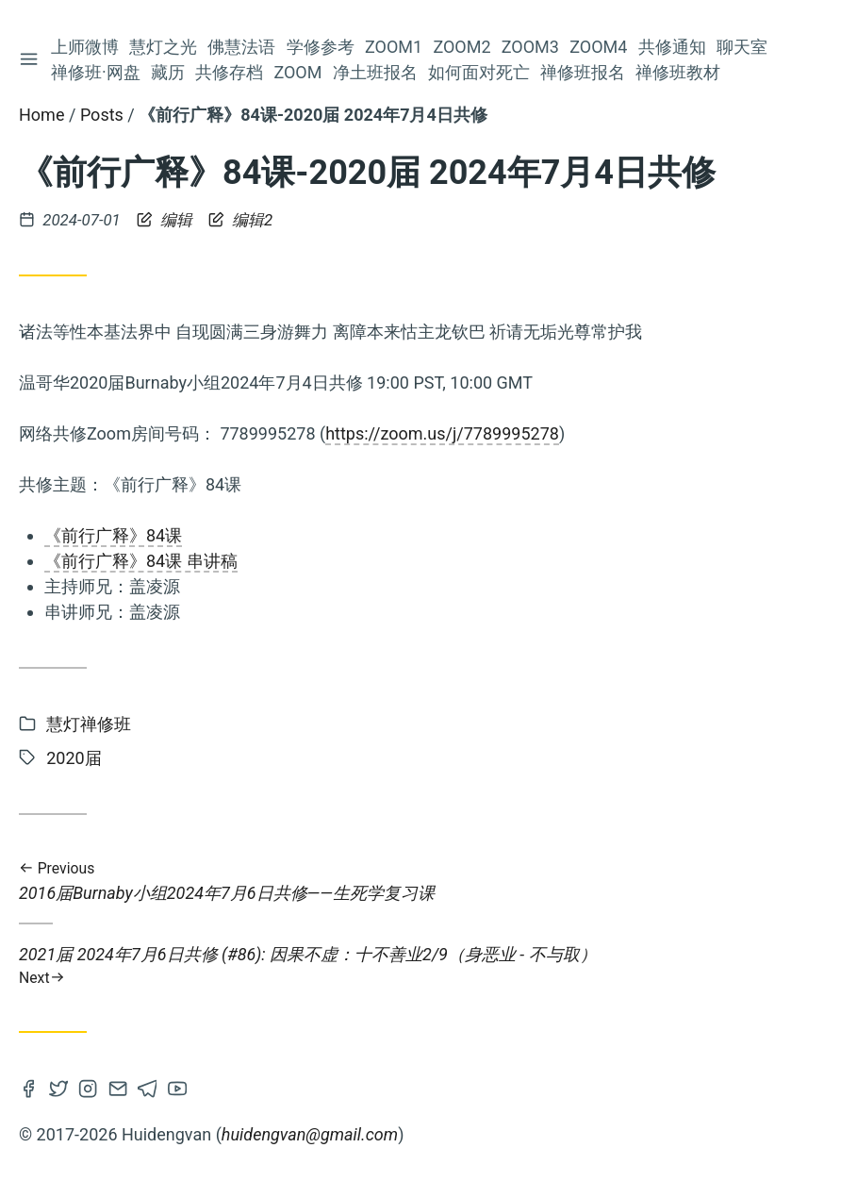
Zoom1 (395, 47)
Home (41, 115)
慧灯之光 (165, 47)
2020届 (73, 758)
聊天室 (743, 47)
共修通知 (674, 47)
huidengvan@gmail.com (310, 1134)
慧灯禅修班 (88, 724)
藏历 (170, 72)
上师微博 (87, 47)
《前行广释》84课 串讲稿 (141, 561)
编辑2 (240, 219)
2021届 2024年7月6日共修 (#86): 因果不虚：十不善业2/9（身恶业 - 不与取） (428, 965)
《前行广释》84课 (113, 535)
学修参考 (322, 47)
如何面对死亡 (481, 72)
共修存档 (231, 72)
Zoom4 (600, 47)
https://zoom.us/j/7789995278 (442, 433)
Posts (102, 115)
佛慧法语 (244, 47)
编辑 (166, 219)
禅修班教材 (680, 72)
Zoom (299, 72)
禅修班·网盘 (97, 72)
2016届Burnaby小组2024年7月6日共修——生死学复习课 (428, 881)
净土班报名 (377, 72)
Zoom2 (463, 47)
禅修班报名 (584, 72)
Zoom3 (532, 47)
